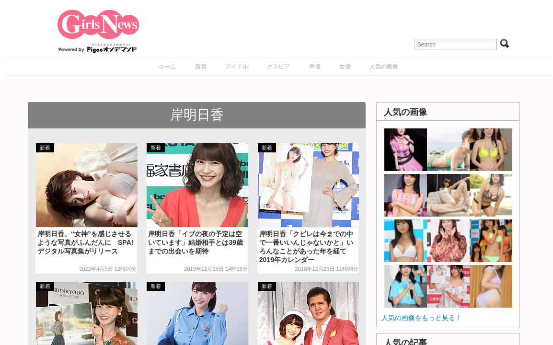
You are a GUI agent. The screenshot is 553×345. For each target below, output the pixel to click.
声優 (315, 66)
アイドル (236, 66)
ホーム (167, 66)
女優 (345, 66)
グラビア (278, 66)
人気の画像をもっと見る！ (421, 318)
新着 (201, 66)
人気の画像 (383, 66)
